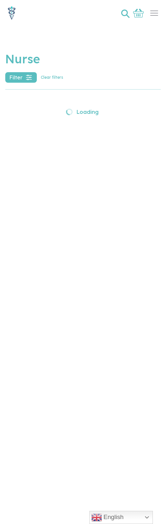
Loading (82, 111)
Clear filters (52, 77)
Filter (21, 77)
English (107, 517)
